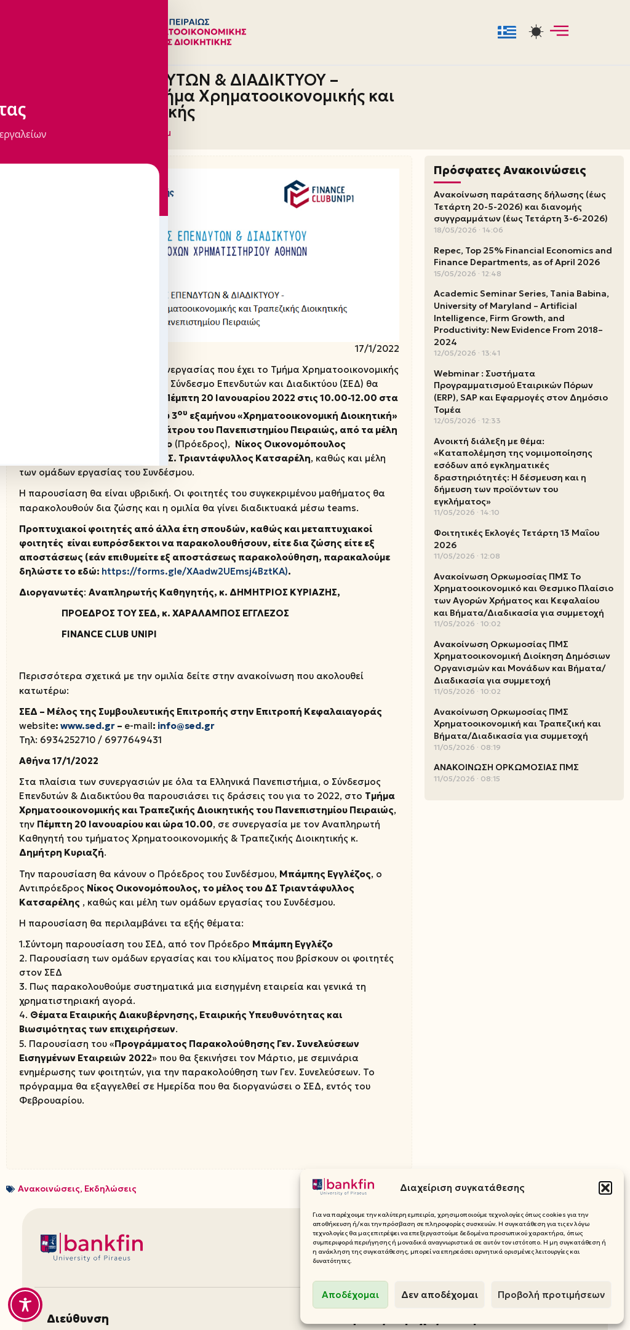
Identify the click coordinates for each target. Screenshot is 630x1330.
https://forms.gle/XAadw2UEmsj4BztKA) (106, 524)
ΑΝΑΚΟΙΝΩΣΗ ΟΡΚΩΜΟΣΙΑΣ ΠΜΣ (506, 764)
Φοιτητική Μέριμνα (372, 1167)
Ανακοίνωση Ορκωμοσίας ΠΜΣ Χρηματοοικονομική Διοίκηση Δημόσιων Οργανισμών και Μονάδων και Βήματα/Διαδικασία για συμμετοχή (522, 659)
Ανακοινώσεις (49, 1013)
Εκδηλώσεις (110, 1013)
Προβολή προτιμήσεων (551, 1294)
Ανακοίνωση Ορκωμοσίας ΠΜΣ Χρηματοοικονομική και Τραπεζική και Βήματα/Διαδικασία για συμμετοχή (517, 720)
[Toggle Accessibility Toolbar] (25, 1305)
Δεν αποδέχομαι (439, 1294)
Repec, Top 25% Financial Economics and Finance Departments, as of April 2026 (523, 253)
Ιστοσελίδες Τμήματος (514, 1167)
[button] (605, 1188)
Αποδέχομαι (350, 1294)
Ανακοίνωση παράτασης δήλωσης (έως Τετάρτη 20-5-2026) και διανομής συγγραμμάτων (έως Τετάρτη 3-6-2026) (521, 203)
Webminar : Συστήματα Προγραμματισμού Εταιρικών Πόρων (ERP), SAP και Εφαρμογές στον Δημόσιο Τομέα (521, 388)
